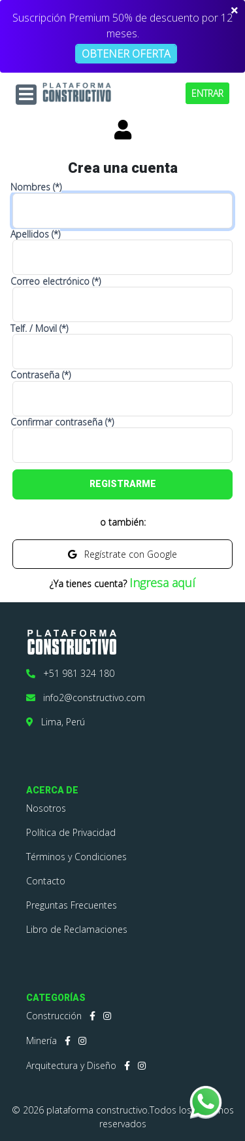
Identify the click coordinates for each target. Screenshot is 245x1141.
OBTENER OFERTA (126, 53)
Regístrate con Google (122, 554)
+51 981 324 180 (70, 673)
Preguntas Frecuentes (71, 905)
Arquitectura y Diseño (71, 1065)
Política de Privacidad (71, 832)
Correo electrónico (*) (55, 281)
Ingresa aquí (162, 582)
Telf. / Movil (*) (39, 328)
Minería (41, 1040)
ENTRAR (207, 93)
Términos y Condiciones (76, 856)
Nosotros (46, 808)
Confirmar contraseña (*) (62, 422)
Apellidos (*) (35, 234)
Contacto (45, 881)
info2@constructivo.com (85, 697)
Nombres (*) (35, 187)
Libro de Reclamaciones (76, 929)
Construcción (54, 1015)
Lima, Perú (55, 721)
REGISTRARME (123, 484)
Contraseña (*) (40, 375)
